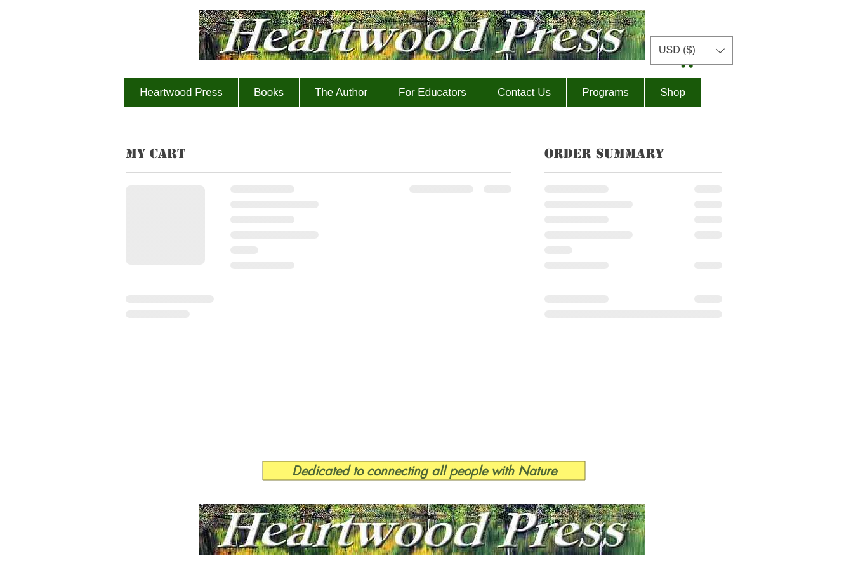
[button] (691, 50)
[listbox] (691, 50)
